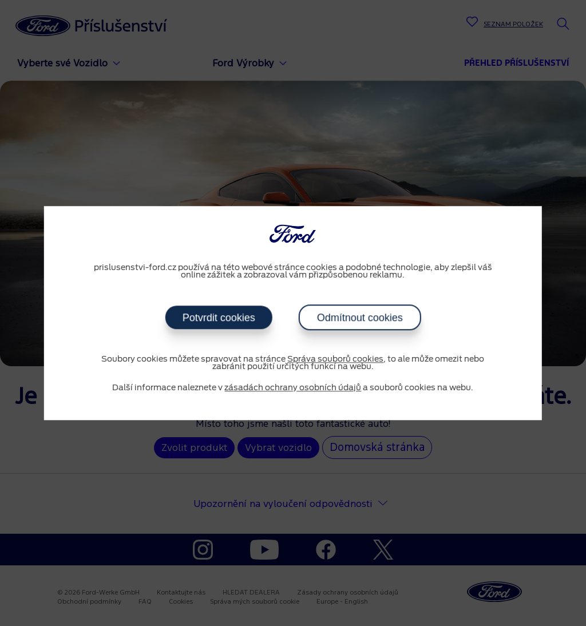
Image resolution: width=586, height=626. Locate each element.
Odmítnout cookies (359, 317)
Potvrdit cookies (218, 317)
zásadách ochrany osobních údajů (292, 388)
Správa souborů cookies (335, 359)
